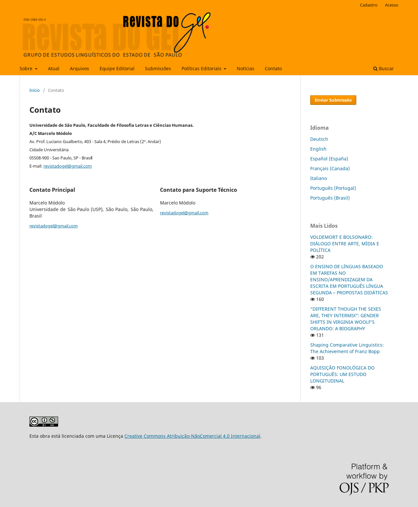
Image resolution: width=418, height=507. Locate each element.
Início (34, 90)
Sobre (27, 68)
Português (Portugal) (333, 188)
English (318, 149)
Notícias (245, 68)
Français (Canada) (330, 168)
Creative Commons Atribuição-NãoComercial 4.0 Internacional (192, 436)
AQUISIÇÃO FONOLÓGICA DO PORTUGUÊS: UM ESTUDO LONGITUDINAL (342, 374)
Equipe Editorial (117, 68)
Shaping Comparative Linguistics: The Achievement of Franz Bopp (347, 348)
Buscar (383, 68)
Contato (273, 68)
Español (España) (329, 158)
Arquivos (79, 68)
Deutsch (319, 139)
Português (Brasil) (330, 198)
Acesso (391, 5)
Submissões (158, 68)
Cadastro (369, 5)
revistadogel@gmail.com (67, 166)
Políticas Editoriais (202, 68)
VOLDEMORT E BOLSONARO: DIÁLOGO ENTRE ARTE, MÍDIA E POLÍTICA (344, 243)
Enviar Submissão (333, 100)
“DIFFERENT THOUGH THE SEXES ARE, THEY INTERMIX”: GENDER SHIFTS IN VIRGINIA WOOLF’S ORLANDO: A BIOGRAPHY (345, 319)
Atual (53, 68)
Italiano (318, 178)
